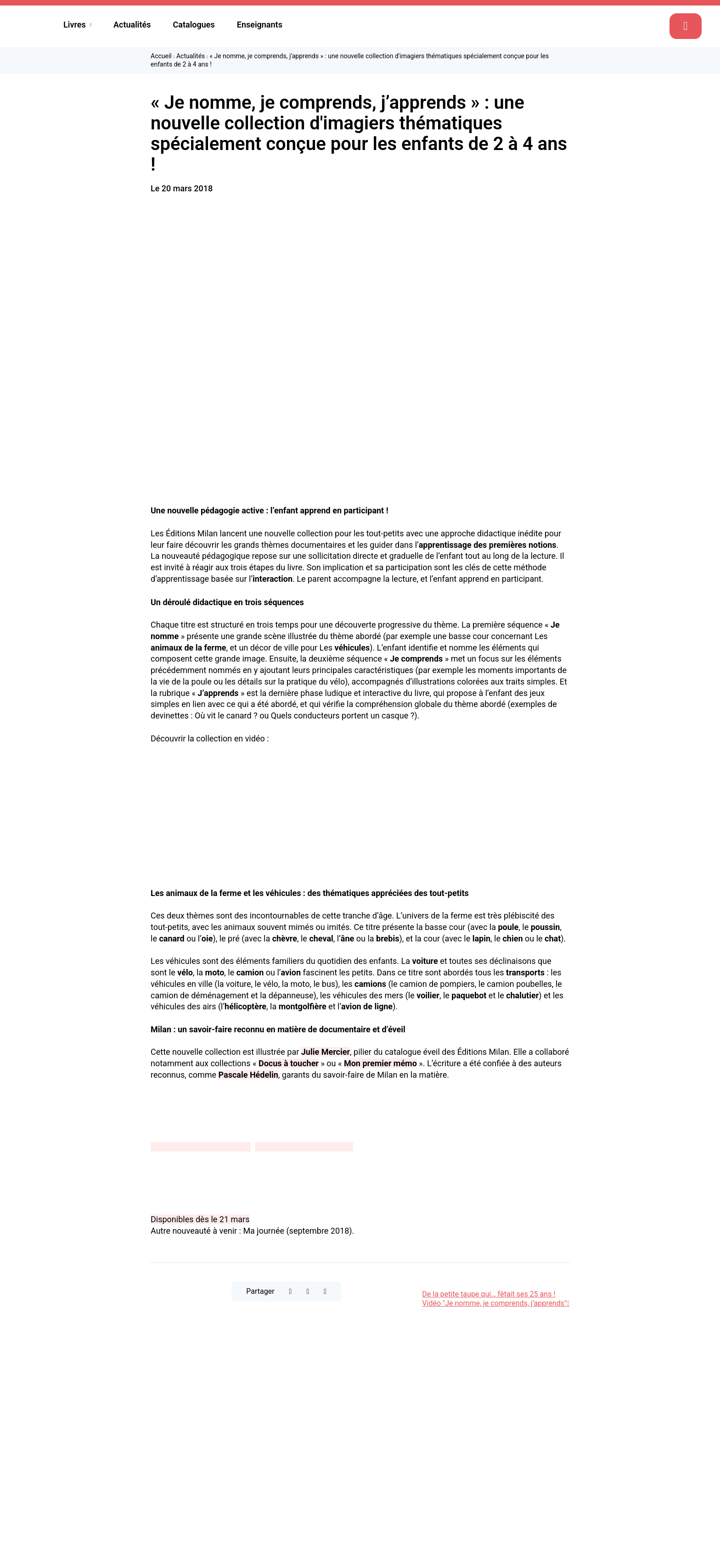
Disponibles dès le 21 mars (200, 1219)
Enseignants (259, 24)
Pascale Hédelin (248, 1075)
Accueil (161, 56)
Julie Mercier (325, 1052)
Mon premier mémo (380, 1063)
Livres (74, 24)
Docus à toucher (289, 1063)
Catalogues (194, 24)
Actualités (132, 24)
